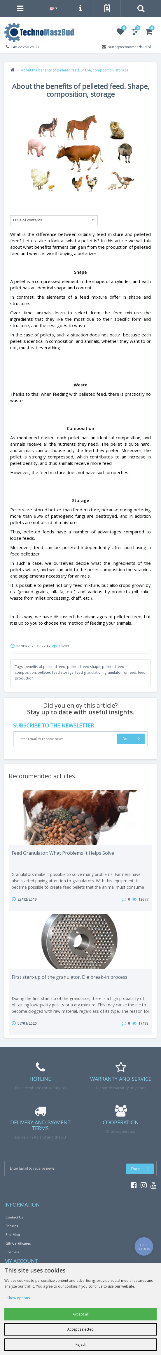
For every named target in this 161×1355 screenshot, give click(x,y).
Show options (18, 1297)
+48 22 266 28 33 (25, 46)
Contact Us (14, 1217)
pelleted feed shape (83, 666)
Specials (12, 1252)
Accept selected (80, 1329)
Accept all (81, 1314)
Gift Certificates (18, 1243)
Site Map (13, 1234)
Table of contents (27, 220)
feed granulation (89, 672)
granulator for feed (120, 672)
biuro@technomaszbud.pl (129, 46)
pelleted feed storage (56, 672)
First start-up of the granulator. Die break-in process (69, 977)
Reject (80, 1344)
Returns (12, 1225)
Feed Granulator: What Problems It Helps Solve (63, 853)
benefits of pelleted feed (44, 666)
